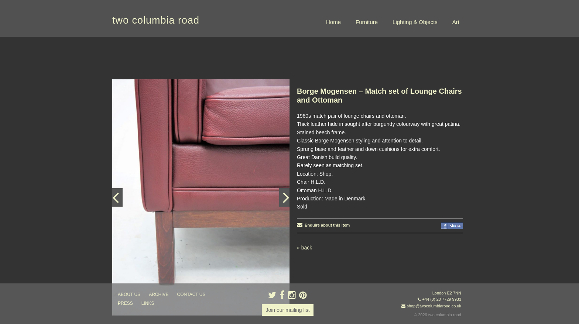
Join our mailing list (287, 310)
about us (129, 294)
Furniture (367, 22)
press (125, 303)
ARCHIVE (158, 294)
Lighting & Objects (415, 22)
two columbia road (155, 20)
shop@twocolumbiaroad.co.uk (434, 306)
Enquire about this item (323, 225)
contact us (191, 294)
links (147, 303)
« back (304, 248)
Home (333, 22)
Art (455, 22)
